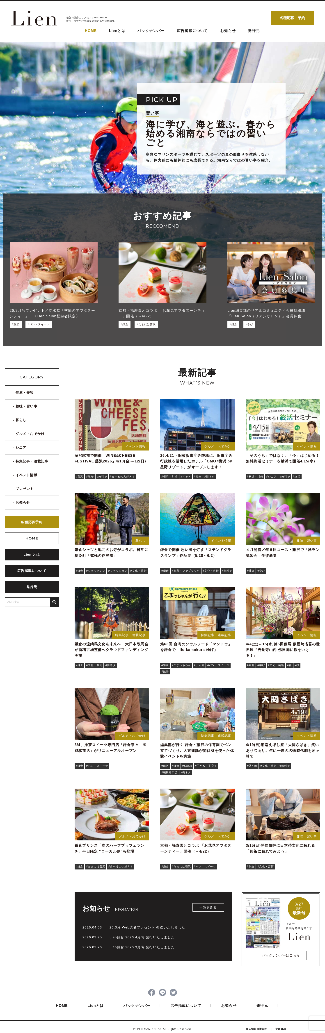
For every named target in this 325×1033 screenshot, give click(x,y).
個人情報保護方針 (256, 1028)
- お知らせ (21, 503)
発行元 (254, 31)
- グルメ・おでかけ (29, 434)
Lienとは (117, 31)
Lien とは (31, 555)
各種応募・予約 (292, 18)
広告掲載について (192, 31)
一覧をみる (208, 907)
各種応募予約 (32, 522)
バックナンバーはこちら (281, 955)
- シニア (19, 448)
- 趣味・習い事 (25, 406)
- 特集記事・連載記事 (30, 461)
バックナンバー (151, 31)
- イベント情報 (25, 475)
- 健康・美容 (23, 393)
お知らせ (228, 31)
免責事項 (280, 1028)
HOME (91, 31)
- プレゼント (23, 489)
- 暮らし (19, 420)
